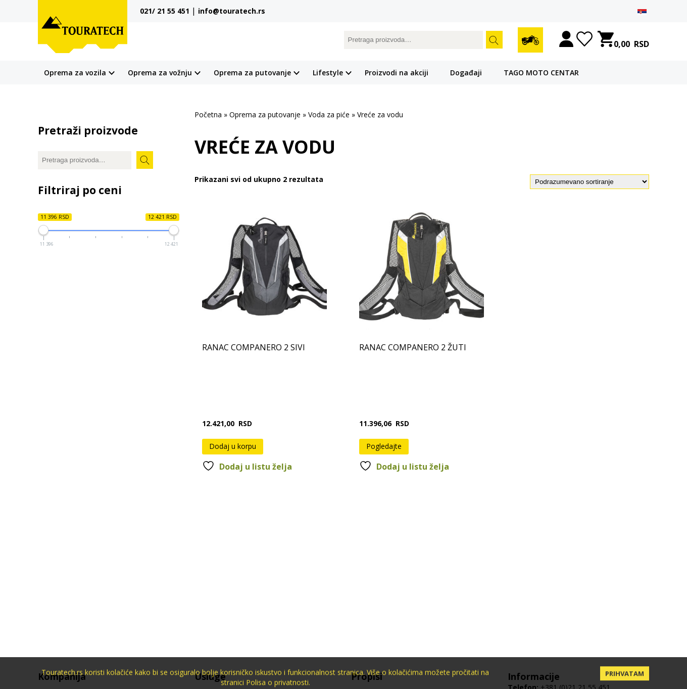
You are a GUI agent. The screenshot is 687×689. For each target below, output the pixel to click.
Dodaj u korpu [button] (232, 446)
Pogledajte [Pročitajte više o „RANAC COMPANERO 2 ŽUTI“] (384, 446)
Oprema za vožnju (160, 72)
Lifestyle (328, 72)
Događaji (466, 72)
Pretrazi (494, 40)
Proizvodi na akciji (396, 72)
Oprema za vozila (75, 72)
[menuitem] (642, 12)
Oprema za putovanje (252, 72)
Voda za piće (329, 114)
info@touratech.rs (231, 11)
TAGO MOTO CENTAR (541, 72)
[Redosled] (589, 181)
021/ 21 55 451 (164, 11)
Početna (208, 114)
